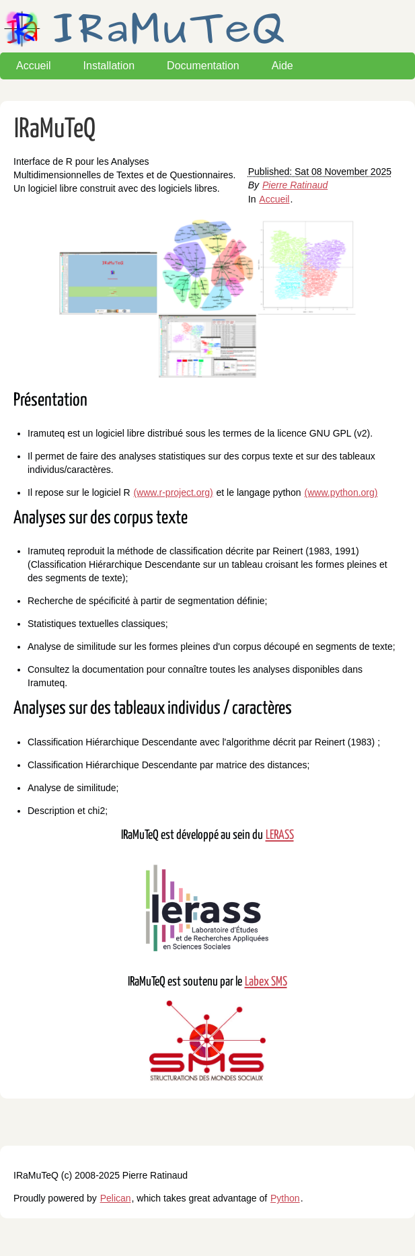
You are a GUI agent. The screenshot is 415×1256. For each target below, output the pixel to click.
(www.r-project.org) (173, 492)
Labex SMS (266, 981)
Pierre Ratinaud (295, 185)
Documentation (203, 65)
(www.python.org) (341, 492)
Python (285, 1198)
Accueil (33, 65)
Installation (109, 65)
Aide (282, 65)
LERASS (280, 835)
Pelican (115, 1198)
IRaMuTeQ (55, 129)
